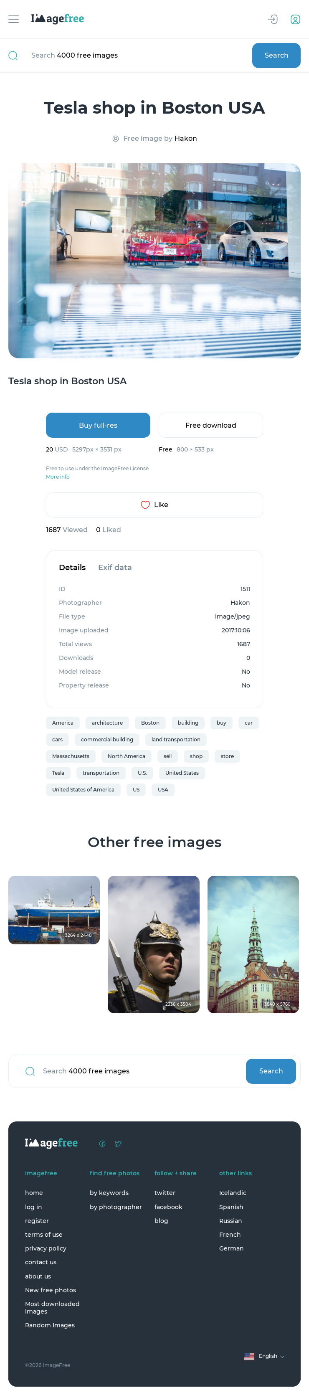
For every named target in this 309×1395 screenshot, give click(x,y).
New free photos (50, 1290)
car (249, 723)
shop (196, 756)
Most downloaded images (52, 1307)
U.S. (142, 773)
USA (163, 789)
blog (161, 1221)
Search (277, 55)
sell (168, 756)
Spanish (231, 1207)
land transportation (176, 739)
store (227, 756)
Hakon (186, 138)
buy (221, 723)
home (34, 1193)
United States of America (83, 789)
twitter (164, 1193)
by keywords (109, 1193)
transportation (101, 773)
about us (38, 1276)
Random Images (50, 1325)
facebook (168, 1207)
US (136, 789)
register (37, 1221)
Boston (150, 723)
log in (33, 1207)
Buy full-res (98, 425)
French (230, 1234)
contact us (40, 1262)
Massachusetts (70, 756)
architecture (107, 723)
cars (57, 739)
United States (182, 773)
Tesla (58, 773)
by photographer (116, 1207)
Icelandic (232, 1193)
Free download (210, 425)
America (62, 723)
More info (58, 477)
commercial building (107, 739)
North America (126, 756)
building (188, 723)
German (231, 1248)
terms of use (44, 1234)
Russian (230, 1221)
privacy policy (45, 1248)
